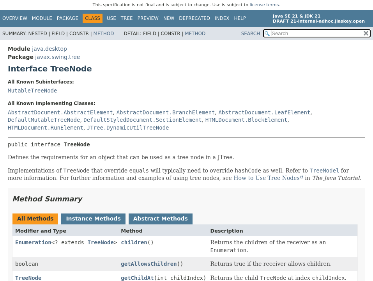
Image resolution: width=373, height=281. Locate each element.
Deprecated (194, 18)
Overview (14, 18)
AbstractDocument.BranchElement (166, 112)
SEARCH (250, 33)
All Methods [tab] (35, 218)
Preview (148, 18)
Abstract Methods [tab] (160, 218)
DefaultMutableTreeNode (44, 120)
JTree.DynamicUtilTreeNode (128, 127)
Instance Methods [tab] (93, 218)
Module (42, 18)
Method (104, 33)
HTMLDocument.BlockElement (246, 120)
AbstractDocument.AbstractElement (60, 112)
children (134, 242)
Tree (127, 18)
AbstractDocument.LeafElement (264, 112)
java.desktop (49, 49)
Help (240, 18)
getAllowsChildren (149, 264)
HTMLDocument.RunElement (45, 127)
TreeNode (100, 242)
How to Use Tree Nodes (266, 178)
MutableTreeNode (32, 90)
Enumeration (33, 242)
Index (222, 18)
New (168, 18)
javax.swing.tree (57, 57)
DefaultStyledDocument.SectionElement (142, 120)
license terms (264, 4)
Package (67, 18)
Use (111, 18)
